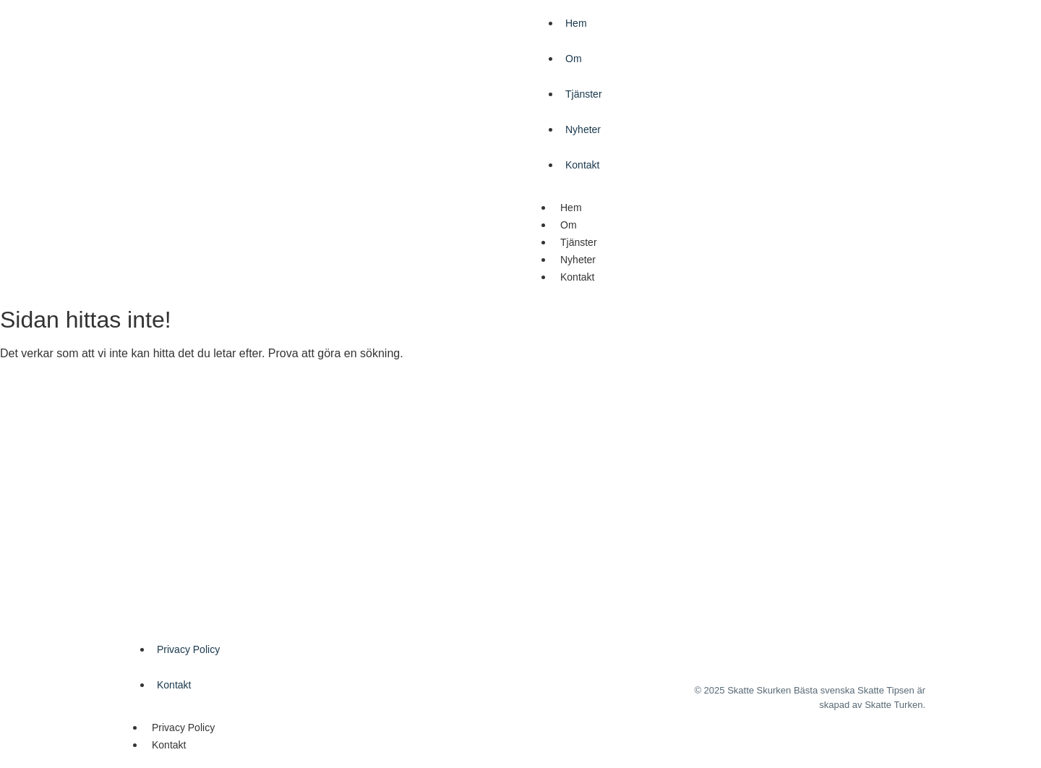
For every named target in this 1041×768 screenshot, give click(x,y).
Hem (576, 23)
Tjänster (583, 94)
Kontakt (582, 165)
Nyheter (583, 129)
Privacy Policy (188, 649)
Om (573, 58)
